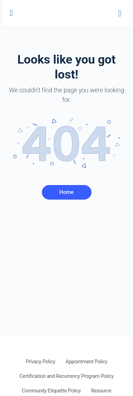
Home (66, 192)
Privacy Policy (40, 361)
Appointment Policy (86, 361)
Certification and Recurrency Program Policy (66, 376)
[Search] (120, 13)
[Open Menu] (11, 12)
